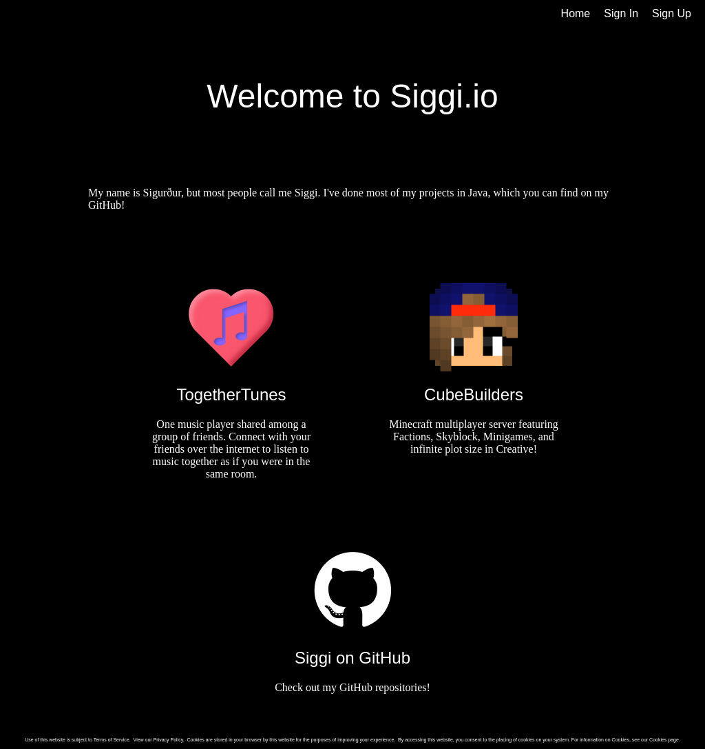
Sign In (621, 13)
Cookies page (664, 739)
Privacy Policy (168, 739)
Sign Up (671, 13)
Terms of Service (111, 739)
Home (576, 13)
